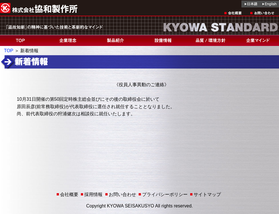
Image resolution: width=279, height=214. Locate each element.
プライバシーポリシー (165, 194)
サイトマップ (207, 194)
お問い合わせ (122, 194)
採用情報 (93, 194)
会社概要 (69, 194)
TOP (8, 50)
